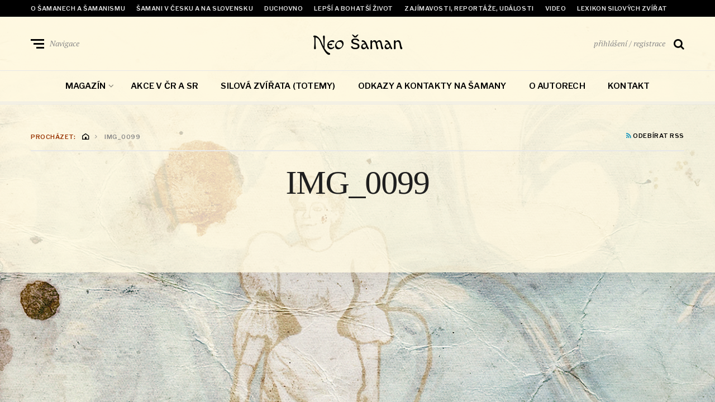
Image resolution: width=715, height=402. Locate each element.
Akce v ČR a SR (164, 88)
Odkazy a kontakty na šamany (432, 88)
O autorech (557, 88)
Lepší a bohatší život (353, 8)
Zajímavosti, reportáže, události (469, 8)
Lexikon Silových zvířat (622, 8)
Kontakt (629, 88)
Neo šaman (358, 45)
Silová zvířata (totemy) (278, 88)
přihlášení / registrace (629, 44)
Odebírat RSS (655, 138)
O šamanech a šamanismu (78, 8)
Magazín (85, 88)
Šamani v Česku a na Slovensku (194, 8)
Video (555, 8)
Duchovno (283, 8)
